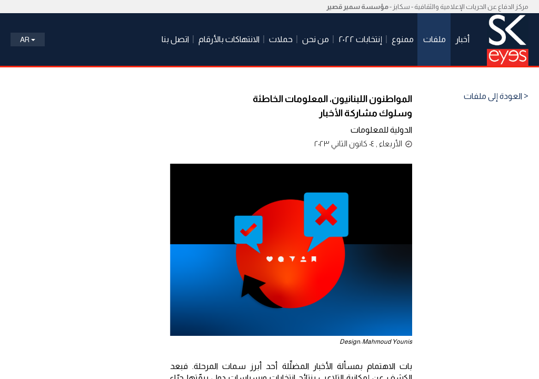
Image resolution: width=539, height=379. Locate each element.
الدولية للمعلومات (381, 129)
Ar (27, 39)
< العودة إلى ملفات (496, 96)
